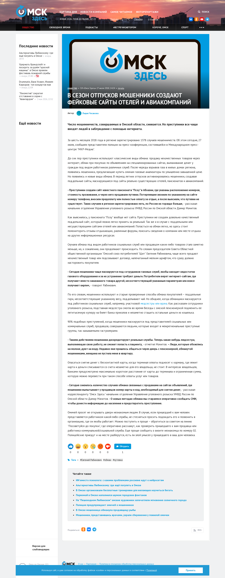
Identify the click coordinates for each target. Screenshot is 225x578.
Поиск (203, 11)
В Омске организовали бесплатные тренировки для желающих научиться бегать (124, 490)
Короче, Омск (160, 27)
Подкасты (91, 27)
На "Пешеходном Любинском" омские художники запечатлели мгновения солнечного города (131, 500)
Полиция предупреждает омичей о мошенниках (105, 505)
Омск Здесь (32, 13)
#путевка (118, 459)
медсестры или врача (154, 303)
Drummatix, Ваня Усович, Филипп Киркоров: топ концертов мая (36, 83)
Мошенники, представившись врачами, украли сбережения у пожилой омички (122, 515)
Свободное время (59, 27)
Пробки (138, 19)
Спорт (185, 27)
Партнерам (91, 564)
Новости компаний (93, 11)
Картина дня (68, 11)
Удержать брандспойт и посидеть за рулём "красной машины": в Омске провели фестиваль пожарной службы (34, 69)
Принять (191, 570)
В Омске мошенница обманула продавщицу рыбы (106, 510)
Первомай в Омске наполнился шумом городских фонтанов (111, 495)
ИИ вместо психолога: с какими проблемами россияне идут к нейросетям (120, 480)
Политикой (151, 570)
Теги (73, 459)
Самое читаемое (121, 11)
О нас (80, 564)
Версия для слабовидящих (40, 547)
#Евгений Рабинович (91, 459)
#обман (107, 459)
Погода (114, 19)
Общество (28, 27)
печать (121, 88)
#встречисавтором (124, 27)
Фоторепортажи (147, 11)
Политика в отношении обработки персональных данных (126, 564)
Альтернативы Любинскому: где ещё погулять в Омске (108, 485)
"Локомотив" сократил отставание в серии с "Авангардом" (31, 96)
